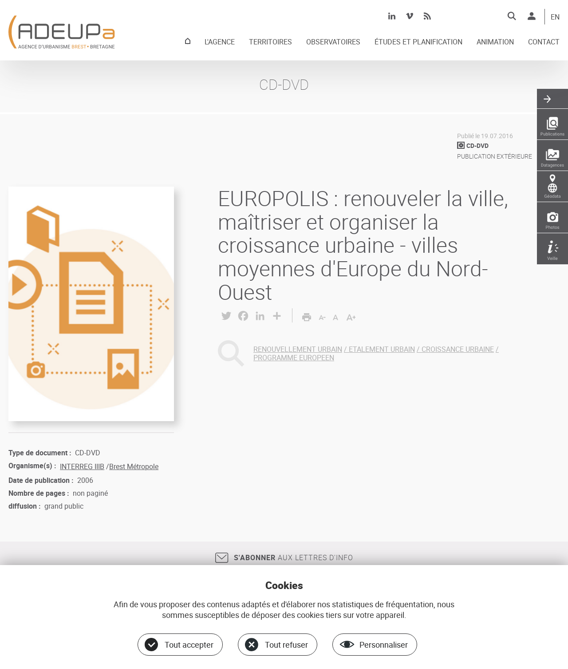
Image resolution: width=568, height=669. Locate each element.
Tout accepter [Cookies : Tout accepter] (189, 644)
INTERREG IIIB (82, 466)
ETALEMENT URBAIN (382, 349)
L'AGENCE (220, 42)
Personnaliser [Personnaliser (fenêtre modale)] (383, 644)
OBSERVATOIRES (333, 42)
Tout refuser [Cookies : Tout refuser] (286, 644)
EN (555, 17)
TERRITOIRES (270, 42)
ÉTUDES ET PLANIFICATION (418, 42)
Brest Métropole (133, 466)
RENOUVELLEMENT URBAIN (297, 349)
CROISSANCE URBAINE (458, 349)
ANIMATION (495, 42)
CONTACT (544, 42)
